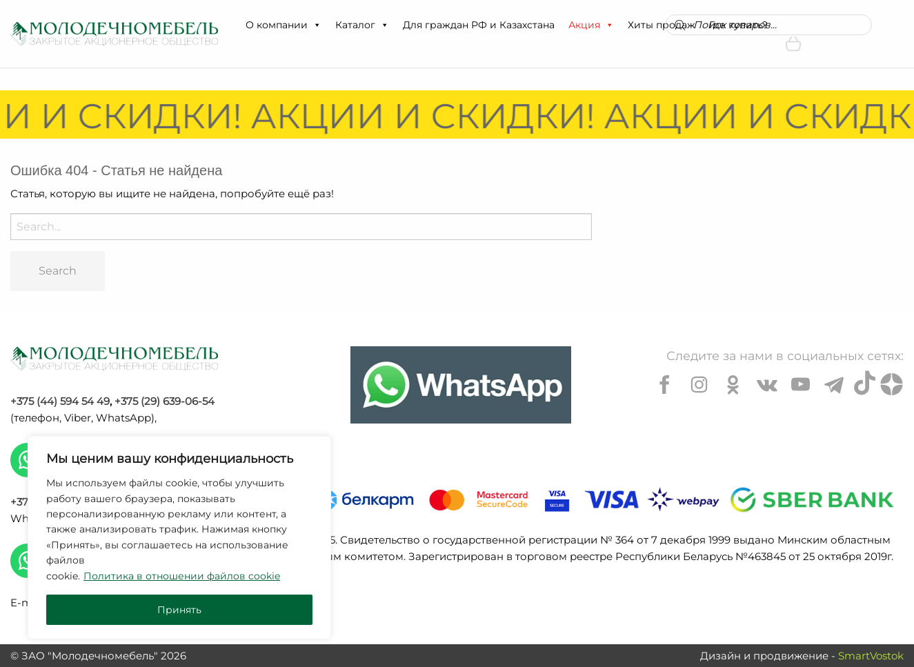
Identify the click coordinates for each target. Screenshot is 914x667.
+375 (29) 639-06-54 (165, 401)
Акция (591, 25)
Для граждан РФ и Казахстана (479, 25)
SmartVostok (871, 655)
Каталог (362, 25)
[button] (316, 25)
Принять (179, 610)
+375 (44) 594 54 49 (60, 401)
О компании (283, 25)
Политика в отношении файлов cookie (181, 576)
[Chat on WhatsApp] (460, 385)
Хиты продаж (661, 25)
